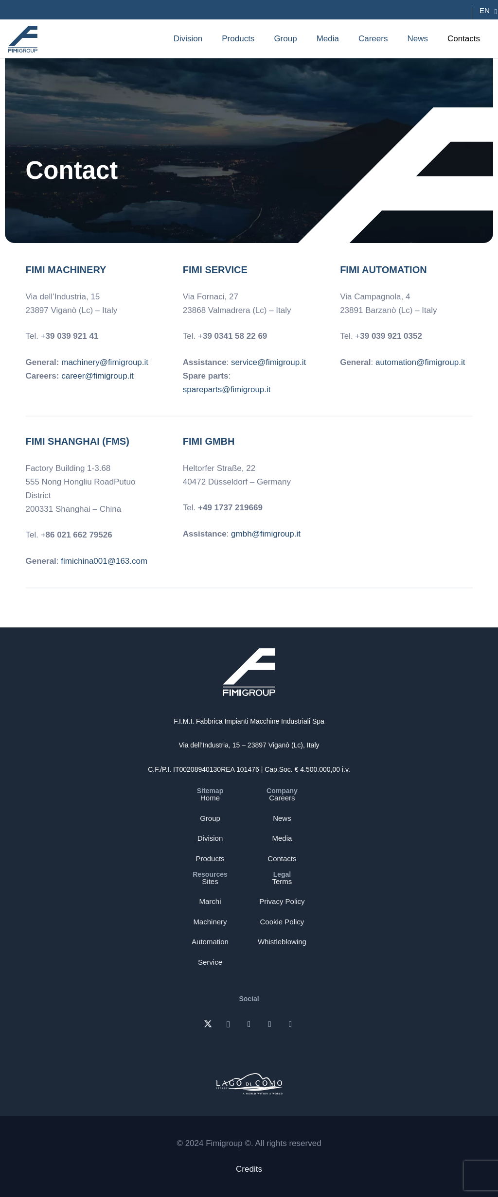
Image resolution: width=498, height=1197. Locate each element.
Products (210, 858)
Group (210, 818)
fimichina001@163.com (104, 561)
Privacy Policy (281, 901)
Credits (249, 1169)
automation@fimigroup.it (420, 362)
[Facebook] (269, 1024)
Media (282, 838)
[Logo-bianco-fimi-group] (249, 672)
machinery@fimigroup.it (104, 362)
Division (210, 838)
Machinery (210, 922)
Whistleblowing (282, 941)
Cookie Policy (282, 922)
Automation (210, 941)
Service (210, 962)
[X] (207, 1024)
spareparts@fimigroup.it (227, 389)
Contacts (281, 858)
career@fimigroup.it (97, 376)
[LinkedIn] (249, 1024)
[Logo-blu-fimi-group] (22, 39)
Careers (282, 798)
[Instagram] (228, 1024)
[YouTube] (290, 1024)
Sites (210, 881)
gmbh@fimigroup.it (266, 533)
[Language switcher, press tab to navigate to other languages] (485, 10)
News (282, 818)
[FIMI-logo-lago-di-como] (249, 1081)
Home (210, 798)
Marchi (210, 901)
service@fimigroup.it (268, 362)
